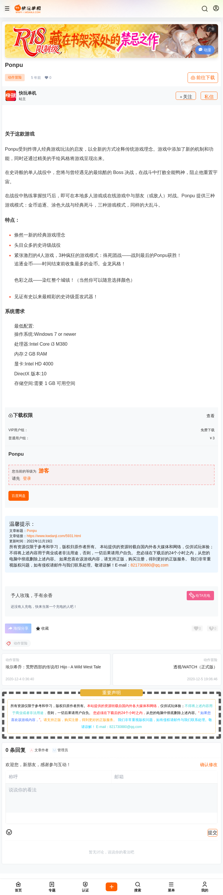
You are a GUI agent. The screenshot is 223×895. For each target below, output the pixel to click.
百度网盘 (19, 496)
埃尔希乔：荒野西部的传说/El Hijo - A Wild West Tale (53, 667)
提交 (212, 832)
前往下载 (203, 77)
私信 (209, 96)
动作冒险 (15, 77)
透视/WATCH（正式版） (195, 667)
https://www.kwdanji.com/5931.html (54, 536)
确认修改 (208, 764)
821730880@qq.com (149, 565)
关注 (185, 96)
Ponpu (32, 531)
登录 (27, 478)
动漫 (205, 50)
